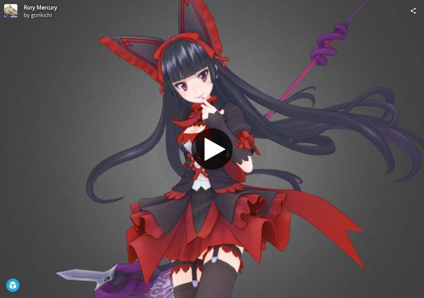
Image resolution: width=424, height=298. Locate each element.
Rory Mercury (40, 7)
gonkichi (41, 15)
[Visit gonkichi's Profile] (10, 10)
